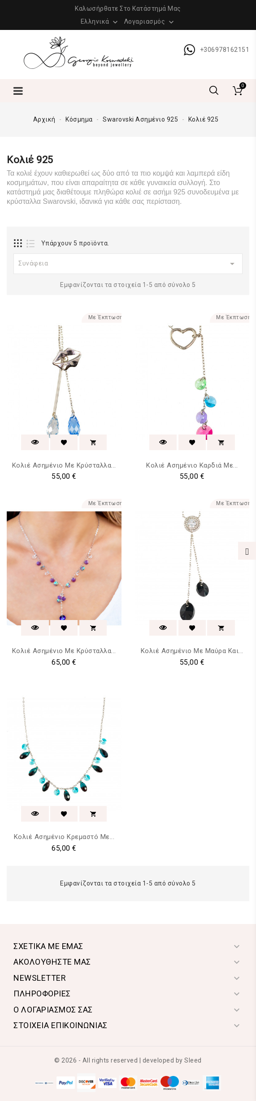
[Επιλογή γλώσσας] (100, 21)
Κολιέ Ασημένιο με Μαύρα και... (192, 651)
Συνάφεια (128, 263)
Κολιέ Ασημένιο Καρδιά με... (192, 465)
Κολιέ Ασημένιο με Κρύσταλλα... (64, 465)
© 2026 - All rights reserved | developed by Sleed (128, 1060)
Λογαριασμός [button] (150, 21)
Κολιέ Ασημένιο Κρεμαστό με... (64, 837)
